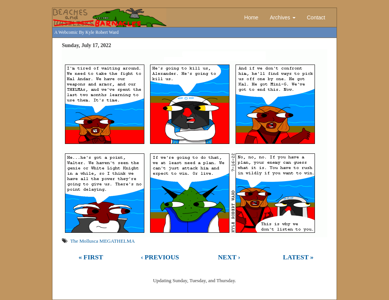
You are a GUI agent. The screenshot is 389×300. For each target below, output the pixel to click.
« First (91, 257)
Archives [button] (283, 17)
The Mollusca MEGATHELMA (102, 241)
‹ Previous (160, 257)
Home (251, 17)
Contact (316, 17)
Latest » (298, 257)
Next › (229, 257)
